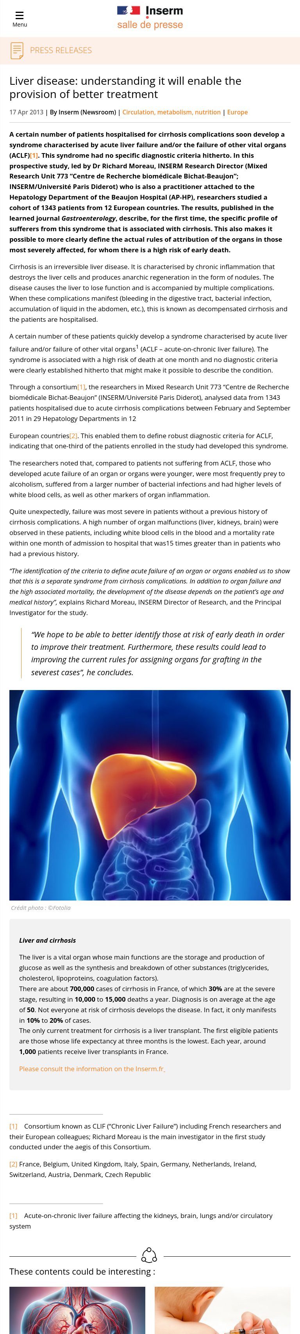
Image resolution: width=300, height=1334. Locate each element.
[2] (73, 435)
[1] (81, 386)
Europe (237, 112)
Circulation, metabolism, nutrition (173, 112)
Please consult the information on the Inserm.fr (92, 1068)
